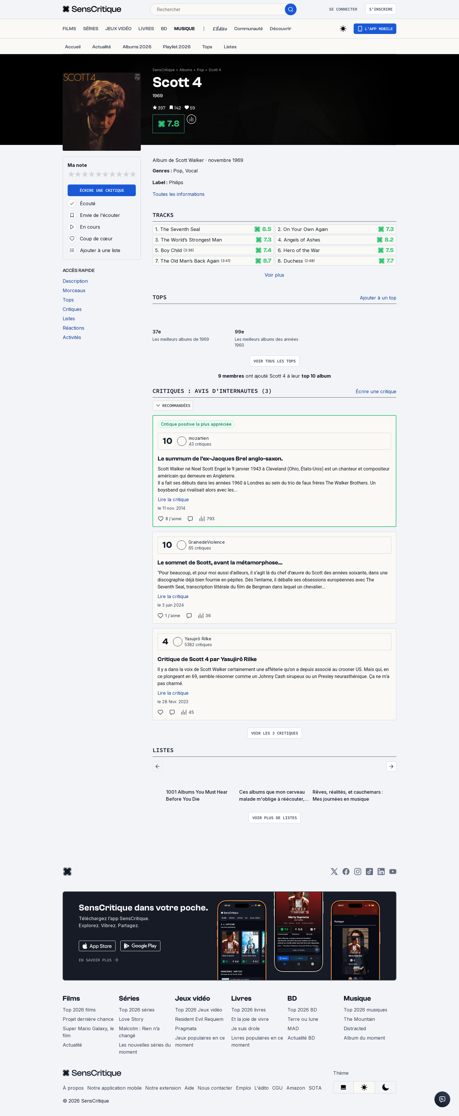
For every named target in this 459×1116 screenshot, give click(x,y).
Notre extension (163, 1088)
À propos (73, 1088)
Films (71, 998)
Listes (163, 750)
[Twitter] (334, 873)
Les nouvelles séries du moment (145, 1048)
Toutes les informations (179, 194)
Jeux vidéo (192, 998)
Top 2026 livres (248, 1010)
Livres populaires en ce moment (257, 1041)
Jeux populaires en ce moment (200, 1041)
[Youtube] (392, 873)
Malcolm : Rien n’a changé (139, 1032)
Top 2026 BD (302, 1010)
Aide (189, 1088)
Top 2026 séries (137, 1010)
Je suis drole (245, 1028)
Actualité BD (301, 1038)
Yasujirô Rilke (198, 638)
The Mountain (359, 1019)
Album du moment (364, 1038)
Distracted (355, 1028)
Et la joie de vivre (250, 1019)
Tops (160, 297)
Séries (129, 998)
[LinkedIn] (381, 873)
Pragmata (185, 1028)
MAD (293, 1028)
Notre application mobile (114, 1088)
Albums (185, 70)
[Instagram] (357, 873)
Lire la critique (173, 499)
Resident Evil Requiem (199, 1019)
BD (292, 998)
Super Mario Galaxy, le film (88, 1032)
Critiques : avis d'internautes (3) (212, 390)
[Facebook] (346, 873)
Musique (357, 998)
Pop (200, 70)
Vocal (191, 171)
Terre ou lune (302, 1019)
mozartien (199, 438)
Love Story (131, 1019)
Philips (176, 182)
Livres (241, 998)
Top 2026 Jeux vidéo (198, 1010)
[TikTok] (369, 873)
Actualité (72, 1045)
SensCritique (164, 70)
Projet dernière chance (88, 1019)
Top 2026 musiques (365, 1010)
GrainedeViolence (207, 542)
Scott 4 (215, 70)
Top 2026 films (79, 1010)
